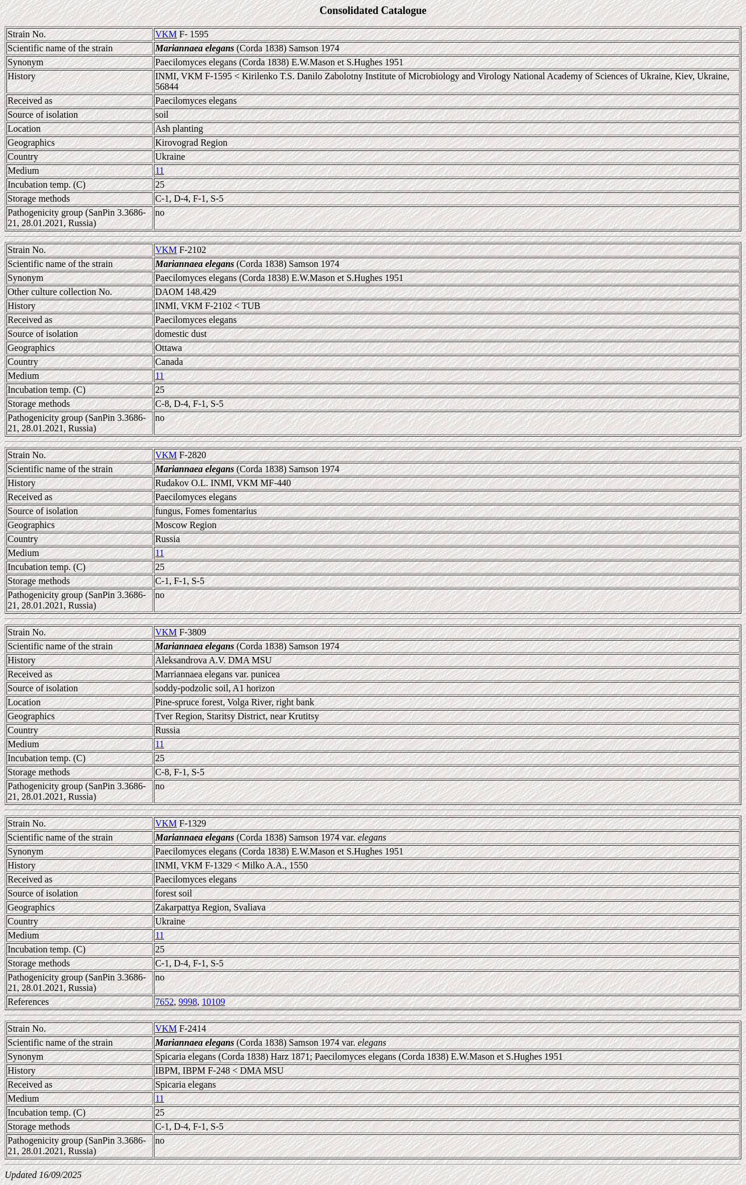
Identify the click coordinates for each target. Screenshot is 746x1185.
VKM (166, 34)
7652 (164, 1002)
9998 (187, 1002)
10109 (213, 1002)
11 (159, 170)
